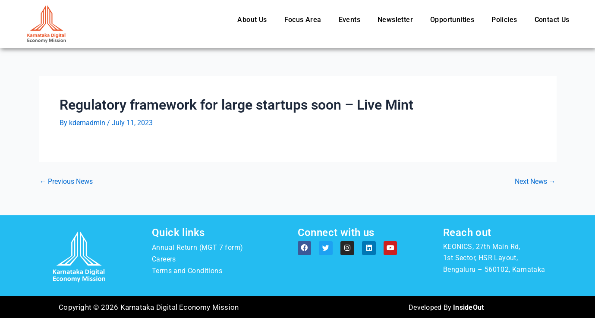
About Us (252, 20)
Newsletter (395, 20)
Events (349, 20)
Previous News (66, 181)
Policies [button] (504, 20)
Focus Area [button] (302, 20)
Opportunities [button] (452, 20)
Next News (535, 181)
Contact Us (552, 20)
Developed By (446, 306)
